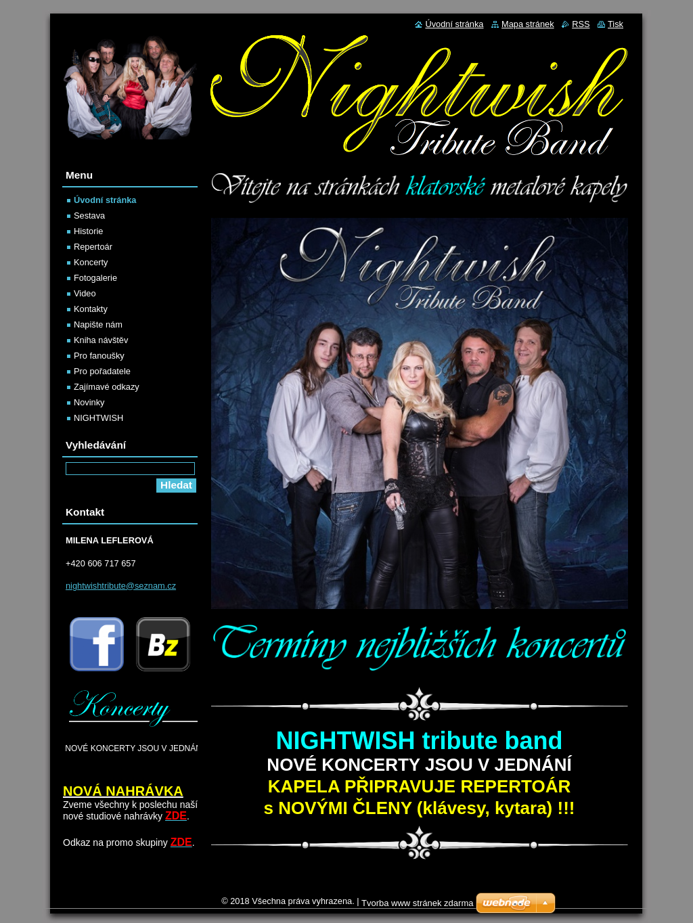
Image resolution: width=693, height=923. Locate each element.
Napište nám (98, 324)
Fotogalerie (95, 278)
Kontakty (91, 309)
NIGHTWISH (98, 418)
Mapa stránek (527, 24)
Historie (88, 231)
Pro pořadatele (102, 371)
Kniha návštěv (101, 340)
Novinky (89, 402)
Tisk (615, 24)
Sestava (89, 215)
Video (85, 293)
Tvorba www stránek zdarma (417, 903)
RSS (580, 24)
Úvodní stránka (105, 200)
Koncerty (91, 262)
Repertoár (93, 247)
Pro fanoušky (99, 356)
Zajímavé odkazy (106, 387)
